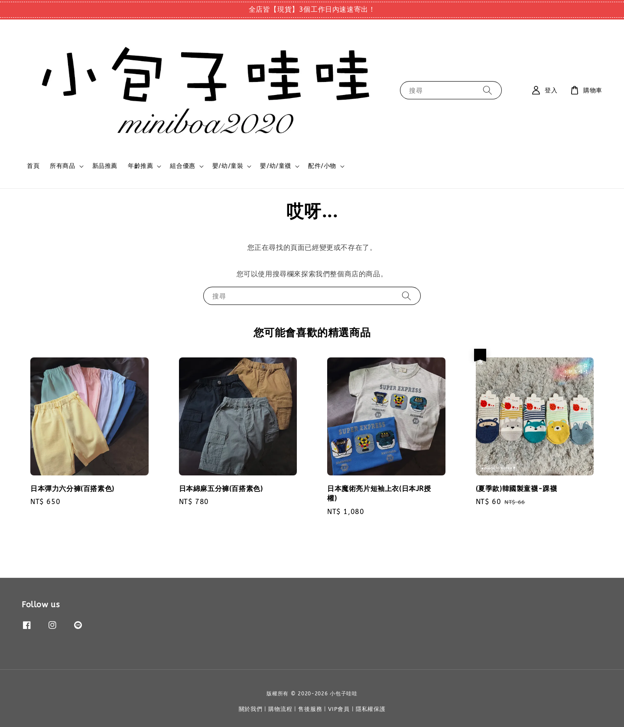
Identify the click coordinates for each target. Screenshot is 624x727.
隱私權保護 (371, 709)
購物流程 (280, 709)
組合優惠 (182, 166)
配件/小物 (322, 166)
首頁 (33, 166)
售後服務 (310, 709)
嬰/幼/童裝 (228, 166)
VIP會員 (339, 709)
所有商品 (62, 166)
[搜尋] (487, 90)
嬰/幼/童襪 (275, 166)
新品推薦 (104, 166)
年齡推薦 (140, 166)
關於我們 (251, 709)
